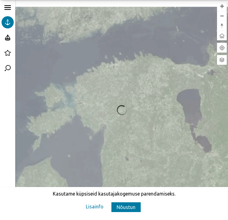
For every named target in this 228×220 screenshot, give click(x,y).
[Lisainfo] (95, 206)
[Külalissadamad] (8, 37)
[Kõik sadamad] (8, 22)
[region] (121, 110)
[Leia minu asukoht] (222, 48)
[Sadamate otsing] (8, 68)
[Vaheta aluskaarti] (222, 60)
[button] (126, 207)
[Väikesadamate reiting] (8, 53)
